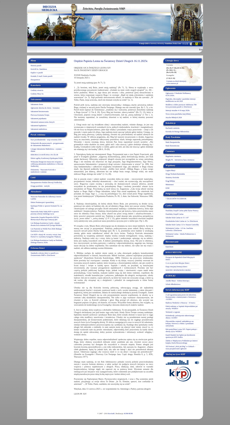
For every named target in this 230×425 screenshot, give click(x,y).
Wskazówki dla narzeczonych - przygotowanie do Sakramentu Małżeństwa (47, 144)
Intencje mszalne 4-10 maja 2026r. (178, 110)
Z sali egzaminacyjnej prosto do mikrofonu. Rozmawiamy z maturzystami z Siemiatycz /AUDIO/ (181, 297)
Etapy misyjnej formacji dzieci (176, 267)
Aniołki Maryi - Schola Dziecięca (177, 281)
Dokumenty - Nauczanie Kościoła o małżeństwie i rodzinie (43, 171)
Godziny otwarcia (37, 90)
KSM (167, 188)
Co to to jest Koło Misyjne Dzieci (177, 263)
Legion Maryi (170, 170)
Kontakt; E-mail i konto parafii (42, 76)
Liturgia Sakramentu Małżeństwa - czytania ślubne (46, 150)
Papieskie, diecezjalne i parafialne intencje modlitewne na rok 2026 (181, 100)
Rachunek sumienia (172, 128)
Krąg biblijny (170, 181)
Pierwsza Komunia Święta (40, 115)
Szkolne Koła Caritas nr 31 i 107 (177, 218)
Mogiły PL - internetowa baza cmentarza (180, 160)
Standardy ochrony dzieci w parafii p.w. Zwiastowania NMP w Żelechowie (45, 254)
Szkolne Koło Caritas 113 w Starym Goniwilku (182, 225)
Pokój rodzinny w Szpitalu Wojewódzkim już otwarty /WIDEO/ (182, 307)
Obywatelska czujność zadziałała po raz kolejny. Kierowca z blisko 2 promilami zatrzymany (180, 323)
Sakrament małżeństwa (39, 129)
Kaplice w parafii (37, 73)
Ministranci (170, 185)
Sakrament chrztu (37, 104)
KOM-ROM (128, 413)
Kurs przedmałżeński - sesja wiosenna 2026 (46, 140)
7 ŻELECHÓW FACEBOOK (176, 199)
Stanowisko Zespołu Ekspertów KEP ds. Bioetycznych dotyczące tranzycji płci (45, 218)
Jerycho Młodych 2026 (174, 117)
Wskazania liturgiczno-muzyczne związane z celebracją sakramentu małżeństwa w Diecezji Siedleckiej (47, 164)
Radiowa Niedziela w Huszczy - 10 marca (180, 303)
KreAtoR (111, 413)
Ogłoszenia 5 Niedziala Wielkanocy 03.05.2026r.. (178, 94)
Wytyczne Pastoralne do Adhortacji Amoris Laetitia (46, 198)
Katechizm (169, 247)
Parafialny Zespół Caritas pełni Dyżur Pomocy (182, 211)
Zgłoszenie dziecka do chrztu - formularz (45, 108)
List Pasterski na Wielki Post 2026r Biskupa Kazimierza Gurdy (46, 230)
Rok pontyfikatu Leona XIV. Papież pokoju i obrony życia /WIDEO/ (181, 330)
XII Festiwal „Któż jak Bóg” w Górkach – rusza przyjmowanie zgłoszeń (180, 347)
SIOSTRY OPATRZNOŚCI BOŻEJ (178, 270)
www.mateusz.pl (172, 83)
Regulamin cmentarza (173, 156)
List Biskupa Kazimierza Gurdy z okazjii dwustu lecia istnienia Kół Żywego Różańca (46, 224)
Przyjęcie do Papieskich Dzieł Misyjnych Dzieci (180, 258)
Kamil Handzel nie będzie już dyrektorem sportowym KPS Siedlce (180, 336)
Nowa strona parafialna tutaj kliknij (178, 114)
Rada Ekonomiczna (172, 146)
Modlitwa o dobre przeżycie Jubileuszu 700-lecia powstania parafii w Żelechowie (181, 106)
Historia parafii (36, 66)
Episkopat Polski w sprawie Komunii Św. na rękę (46, 207)
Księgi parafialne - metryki (40, 186)
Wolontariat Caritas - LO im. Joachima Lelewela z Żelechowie (179, 229)
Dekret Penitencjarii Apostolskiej (42, 202)
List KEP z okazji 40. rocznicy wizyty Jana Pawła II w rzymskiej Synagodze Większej (46, 236)
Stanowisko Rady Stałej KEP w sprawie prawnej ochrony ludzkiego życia (45, 213)
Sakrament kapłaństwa (38, 126)
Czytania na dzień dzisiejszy (176, 81)
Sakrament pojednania (38, 119)
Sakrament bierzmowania (40, 111)
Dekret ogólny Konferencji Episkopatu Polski (47, 158)
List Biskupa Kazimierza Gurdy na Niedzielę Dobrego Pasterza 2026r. (46, 241)
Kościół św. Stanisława (39, 69)
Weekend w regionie (173, 312)
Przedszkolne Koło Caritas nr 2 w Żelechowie (182, 221)
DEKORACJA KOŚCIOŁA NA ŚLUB (44, 155)
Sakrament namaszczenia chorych (43, 122)
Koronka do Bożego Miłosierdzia (177, 132)
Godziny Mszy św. (37, 94)
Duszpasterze (35, 80)
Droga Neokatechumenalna (175, 174)
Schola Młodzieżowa (173, 284)
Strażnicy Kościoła (172, 177)
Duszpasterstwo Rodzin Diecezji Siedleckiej (46, 182)
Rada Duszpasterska (173, 142)
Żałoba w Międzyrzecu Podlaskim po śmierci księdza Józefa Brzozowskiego (182, 342)
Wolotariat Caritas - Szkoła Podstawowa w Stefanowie (181, 235)
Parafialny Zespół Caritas (175, 214)
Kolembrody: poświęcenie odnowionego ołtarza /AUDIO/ (180, 317)
